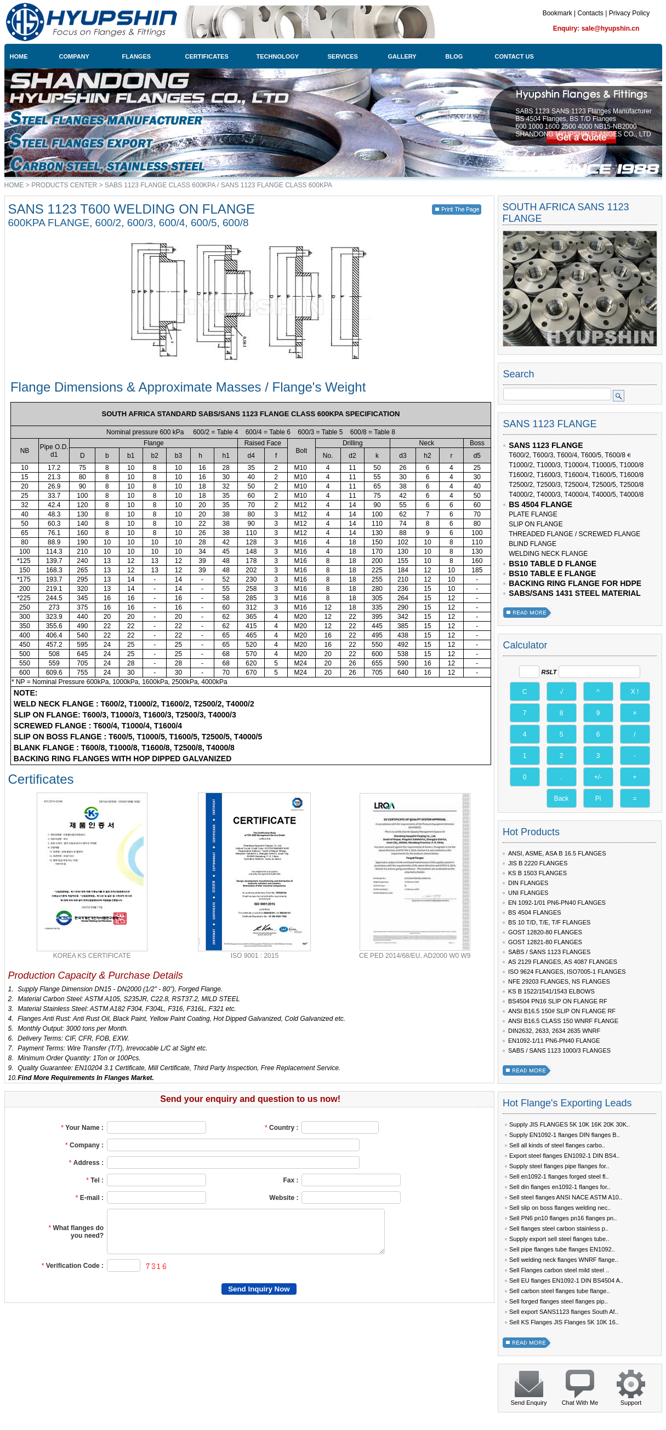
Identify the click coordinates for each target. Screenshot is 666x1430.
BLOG (454, 56)
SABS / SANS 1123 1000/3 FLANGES (559, 1050)
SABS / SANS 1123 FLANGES (549, 952)
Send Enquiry (528, 1402)
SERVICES (343, 56)
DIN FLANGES (528, 883)
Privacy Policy (629, 13)
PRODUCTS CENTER (64, 185)
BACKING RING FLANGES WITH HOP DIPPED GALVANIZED (121, 758)
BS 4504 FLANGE (540, 504)
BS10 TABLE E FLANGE (552, 573)
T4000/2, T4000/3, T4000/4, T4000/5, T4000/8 (576, 494)
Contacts (590, 13)
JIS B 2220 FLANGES (537, 863)
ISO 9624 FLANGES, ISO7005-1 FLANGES (567, 971)
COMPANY (74, 56)
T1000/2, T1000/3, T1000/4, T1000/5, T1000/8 (576, 465)
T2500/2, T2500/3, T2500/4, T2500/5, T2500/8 (576, 485)
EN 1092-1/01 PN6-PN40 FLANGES (557, 902)
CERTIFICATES (207, 56)
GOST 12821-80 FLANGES (545, 942)
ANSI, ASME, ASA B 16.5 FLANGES (557, 853)
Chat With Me (580, 1402)
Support (631, 1402)
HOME (19, 56)
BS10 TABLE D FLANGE (552, 563)
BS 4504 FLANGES (534, 912)
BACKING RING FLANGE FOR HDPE (575, 583)
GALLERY (402, 56)
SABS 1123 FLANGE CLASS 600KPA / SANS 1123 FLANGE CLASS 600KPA (218, 185)
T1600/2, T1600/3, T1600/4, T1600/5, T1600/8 (576, 475)
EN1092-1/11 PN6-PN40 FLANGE (554, 1040)
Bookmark (557, 13)
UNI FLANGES (528, 892)
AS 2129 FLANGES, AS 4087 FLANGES (562, 961)
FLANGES (136, 56)
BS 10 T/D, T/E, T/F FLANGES (549, 922)
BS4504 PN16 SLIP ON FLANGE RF (557, 1001)
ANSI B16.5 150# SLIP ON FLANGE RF (562, 1011)
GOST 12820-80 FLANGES (545, 932)
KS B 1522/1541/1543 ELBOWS (551, 991)
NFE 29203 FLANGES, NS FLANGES (559, 981)
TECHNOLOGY (278, 56)
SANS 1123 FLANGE (546, 445)
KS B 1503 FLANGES (537, 873)
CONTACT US (514, 56)
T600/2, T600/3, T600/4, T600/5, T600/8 (567, 455)
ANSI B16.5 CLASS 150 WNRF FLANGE (563, 1021)
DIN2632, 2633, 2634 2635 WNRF (554, 1030)
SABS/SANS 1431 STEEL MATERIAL (575, 593)
